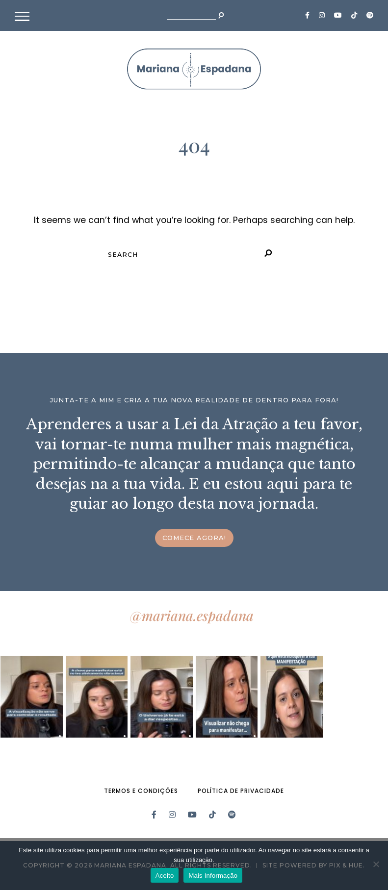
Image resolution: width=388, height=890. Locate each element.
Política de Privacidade (241, 791)
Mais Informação (212, 875)
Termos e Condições (141, 791)
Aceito (164, 875)
